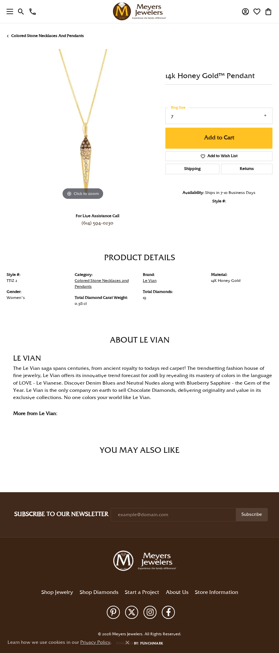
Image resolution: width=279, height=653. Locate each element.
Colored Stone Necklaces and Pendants (47, 36)
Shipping (192, 169)
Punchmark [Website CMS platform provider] (151, 643)
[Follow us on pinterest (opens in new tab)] (113, 612)
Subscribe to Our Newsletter (61, 514)
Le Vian (150, 281)
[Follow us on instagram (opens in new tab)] (150, 612)
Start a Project (142, 592)
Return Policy (95, 623)
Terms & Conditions (142, 623)
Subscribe (251, 514)
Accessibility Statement (176, 623)
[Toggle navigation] (8, 11)
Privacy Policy (116, 623)
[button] (21, 11)
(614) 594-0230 (97, 223)
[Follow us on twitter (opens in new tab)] (131, 612)
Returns (247, 169)
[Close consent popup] (127, 642)
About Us (177, 592)
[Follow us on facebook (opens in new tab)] (168, 612)
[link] (32, 11)
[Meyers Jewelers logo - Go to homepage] (139, 11)
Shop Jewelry (57, 592)
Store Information (216, 592)
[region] (83, 125)
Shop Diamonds (99, 592)
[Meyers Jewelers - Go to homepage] (146, 562)
